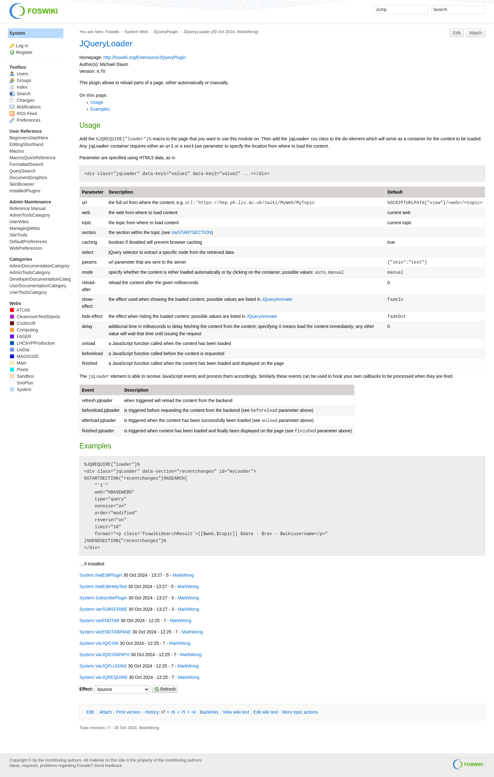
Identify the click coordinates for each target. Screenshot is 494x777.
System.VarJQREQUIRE (103, 672)
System (17, 33)
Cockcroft (22, 323)
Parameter (93, 192)
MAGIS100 (23, 356)
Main (17, 362)
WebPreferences (25, 248)
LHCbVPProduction (32, 343)
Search (20, 93)
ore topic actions (300, 712)
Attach (475, 32)
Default (395, 192)
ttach (105, 712)
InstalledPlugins (24, 190)
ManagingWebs (24, 228)
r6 (173, 712)
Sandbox (21, 376)
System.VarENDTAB (99, 616)
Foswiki (112, 31)
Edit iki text (265, 712)
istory (152, 712)
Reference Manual (27, 208)
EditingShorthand (26, 144)
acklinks (209, 712)
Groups (20, 80)
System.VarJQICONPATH (104, 650)
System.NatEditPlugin (100, 570)
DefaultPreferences (28, 241)
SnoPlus (21, 382)
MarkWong (247, 31)
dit (90, 712)
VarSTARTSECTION (191, 232)
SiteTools (18, 234)
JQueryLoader (196, 31)
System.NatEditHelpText (103, 582)
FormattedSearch (26, 164)
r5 (183, 712)
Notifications (25, 106)
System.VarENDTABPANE (105, 627)
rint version (128, 712)
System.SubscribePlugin (103, 593)
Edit (457, 32)
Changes (21, 100)
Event (88, 390)
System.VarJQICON (98, 638)
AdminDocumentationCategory (39, 265)
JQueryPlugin (165, 31)
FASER (20, 336)
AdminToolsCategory (29, 215)
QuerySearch (22, 170)
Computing (23, 329)
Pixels (18, 369)
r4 (193, 712)
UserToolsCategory (28, 292)
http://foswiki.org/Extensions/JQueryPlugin (144, 57)
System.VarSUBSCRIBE (103, 604)
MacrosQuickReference (32, 157)
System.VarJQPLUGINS (103, 661)
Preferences (24, 120)
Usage (96, 102)
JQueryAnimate (277, 299)
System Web (136, 31)
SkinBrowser (21, 184)
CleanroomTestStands (34, 316)
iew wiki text (236, 712)
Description (121, 192)
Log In (22, 45)
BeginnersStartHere (28, 137)
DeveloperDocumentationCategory (43, 279)
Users (18, 73)
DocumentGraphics (28, 177)
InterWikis (19, 221)
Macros (16, 151)
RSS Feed (23, 113)
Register (24, 52)
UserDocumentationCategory (37, 285)
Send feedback (108, 765)
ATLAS (19, 310)
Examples (100, 109)
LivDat (19, 349)
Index (18, 87)
